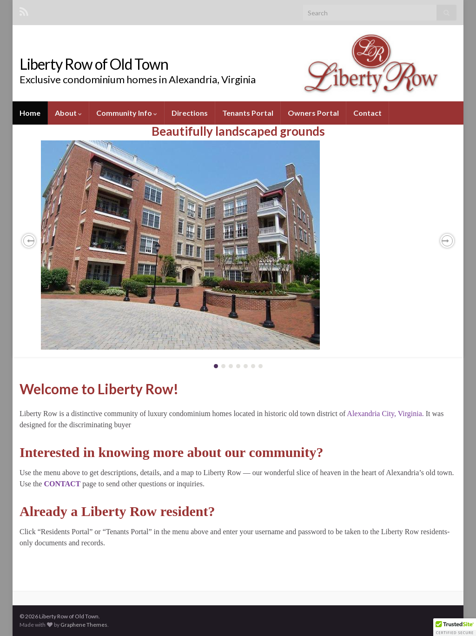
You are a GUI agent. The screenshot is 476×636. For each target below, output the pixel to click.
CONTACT (62, 484)
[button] (29, 241)
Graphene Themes (83, 624)
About (68, 112)
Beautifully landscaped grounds (238, 131)
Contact (367, 112)
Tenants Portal (247, 112)
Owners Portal (313, 112)
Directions (190, 112)
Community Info (126, 112)
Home (30, 112)
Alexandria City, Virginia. (385, 413)
